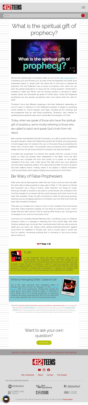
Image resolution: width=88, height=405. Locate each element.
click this (44, 342)
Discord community (29, 307)
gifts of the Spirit (67, 78)
